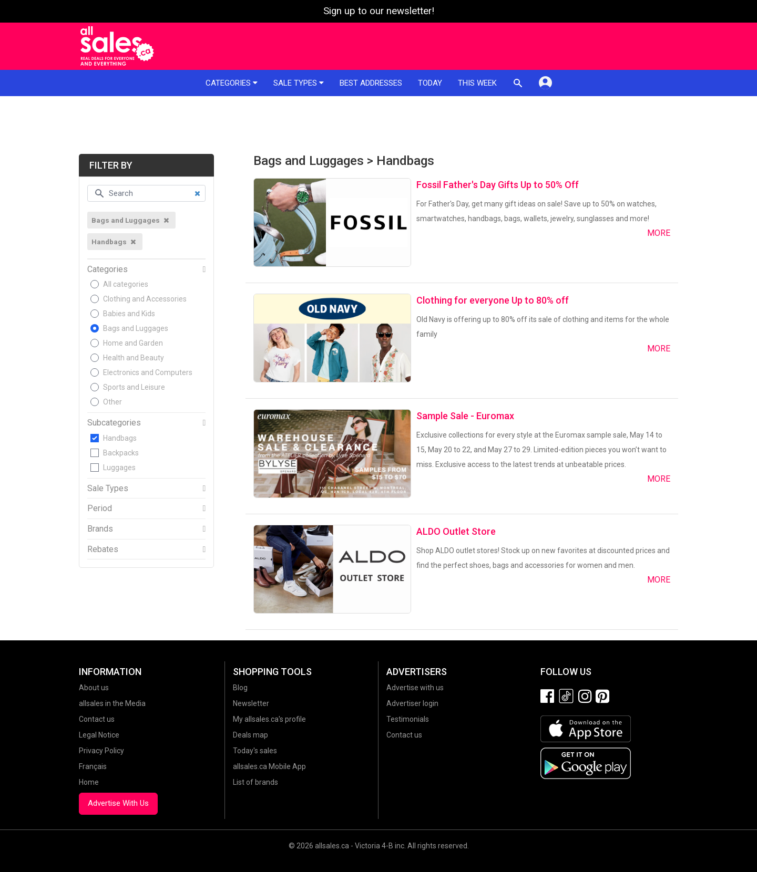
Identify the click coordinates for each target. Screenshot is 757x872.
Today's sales (255, 750)
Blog (240, 687)
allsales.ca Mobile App (269, 766)
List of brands (255, 782)
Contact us (97, 719)
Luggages (119, 467)
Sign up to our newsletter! (378, 11)
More (658, 233)
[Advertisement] (378, 125)
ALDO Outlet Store (456, 531)
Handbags (120, 438)
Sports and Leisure (134, 387)
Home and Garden (133, 343)
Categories (232, 83)
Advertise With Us (118, 803)
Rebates (102, 549)
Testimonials (407, 719)
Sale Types (107, 488)
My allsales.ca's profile (269, 719)
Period (99, 508)
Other (112, 402)
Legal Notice (99, 735)
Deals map (250, 735)
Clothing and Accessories (145, 299)
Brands (100, 529)
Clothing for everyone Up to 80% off (492, 300)
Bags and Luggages (135, 328)
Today (430, 83)
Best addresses (371, 83)
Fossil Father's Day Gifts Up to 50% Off (497, 184)
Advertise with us (415, 687)
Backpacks (121, 453)
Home (89, 782)
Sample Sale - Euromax (465, 415)
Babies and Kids (129, 313)
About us (94, 687)
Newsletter (251, 703)
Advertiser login (412, 703)
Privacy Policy (101, 750)
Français (93, 766)
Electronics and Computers (147, 372)
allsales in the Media (112, 703)
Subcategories (114, 423)
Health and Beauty (133, 358)
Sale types (298, 83)
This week (477, 83)
